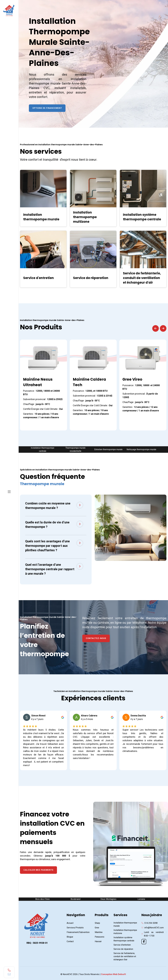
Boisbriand (77, 899)
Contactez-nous (96, 638)
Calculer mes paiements (38, 870)
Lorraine (142, 899)
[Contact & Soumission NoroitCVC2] (123, 53)
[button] (155, 328)
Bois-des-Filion (44, 899)
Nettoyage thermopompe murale (143, 449)
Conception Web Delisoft (113, 974)
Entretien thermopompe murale (110, 449)
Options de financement (47, 108)
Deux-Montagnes (110, 899)
